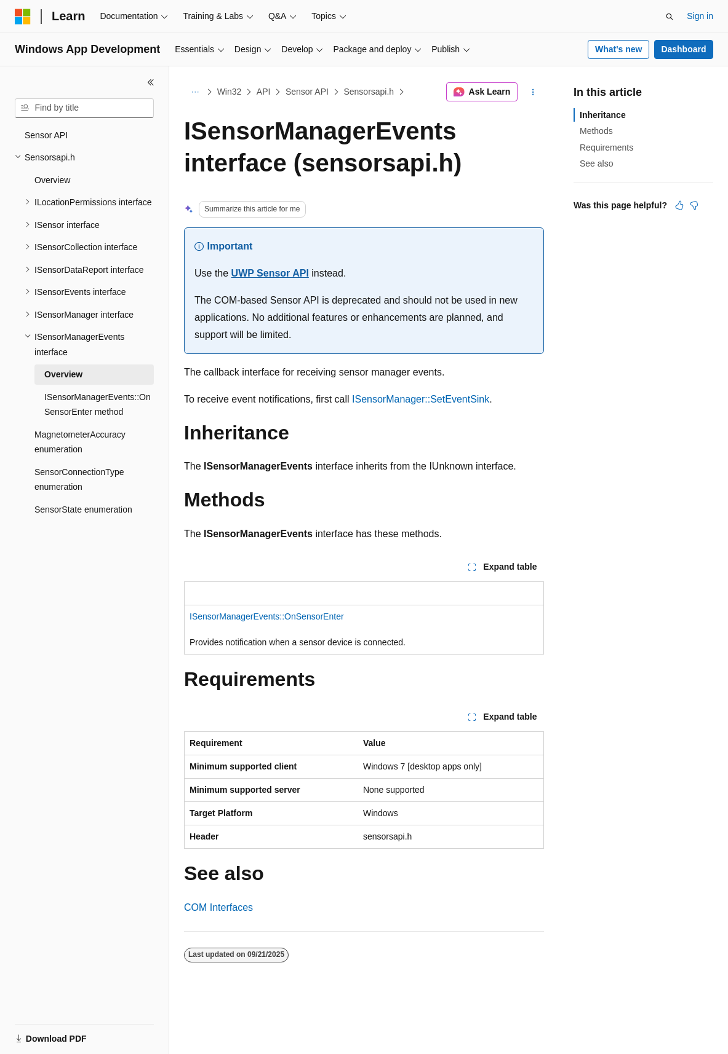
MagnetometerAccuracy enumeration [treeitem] (80, 442)
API (264, 91)
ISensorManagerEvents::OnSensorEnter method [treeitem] (97, 404)
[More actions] (533, 92)
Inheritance (603, 115)
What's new (618, 49)
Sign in (700, 16)
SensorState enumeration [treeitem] (83, 509)
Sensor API (307, 91)
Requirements (606, 147)
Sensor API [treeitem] (46, 135)
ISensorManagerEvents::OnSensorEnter (267, 616)
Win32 (229, 91)
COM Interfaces (218, 907)
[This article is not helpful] (694, 205)
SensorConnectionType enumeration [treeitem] (79, 479)
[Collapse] (151, 82)
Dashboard (683, 49)
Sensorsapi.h (368, 91)
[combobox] (84, 108)
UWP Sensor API (270, 273)
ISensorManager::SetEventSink (420, 399)
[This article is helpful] (679, 205)
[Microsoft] (23, 17)
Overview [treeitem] (52, 180)
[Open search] (669, 17)
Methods (596, 131)
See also (596, 163)
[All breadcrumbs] (195, 92)
